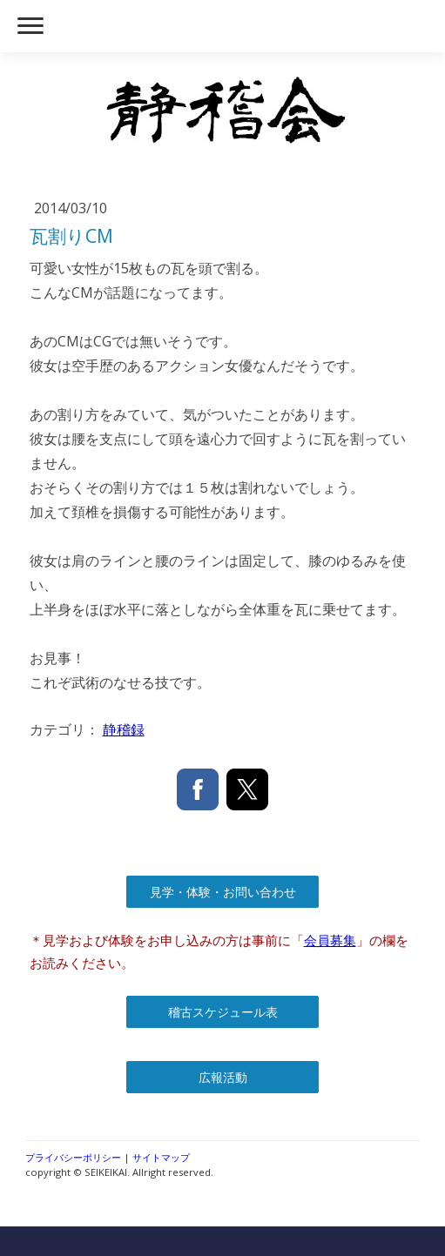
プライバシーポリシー (73, 1157)
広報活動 (223, 1077)
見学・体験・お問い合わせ (223, 891)
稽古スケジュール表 (223, 1012)
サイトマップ (161, 1157)
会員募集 (330, 940)
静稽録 (124, 729)
